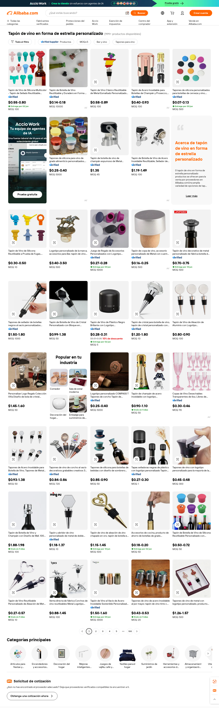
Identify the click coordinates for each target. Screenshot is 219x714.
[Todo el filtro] (20, 42)
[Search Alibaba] (86, 13)
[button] (127, 13)
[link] (214, 681)
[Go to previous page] (82, 631)
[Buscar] (139, 13)
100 (130, 631)
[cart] (173, 13)
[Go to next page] (137, 631)
